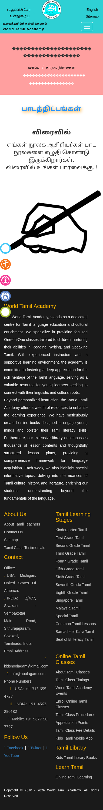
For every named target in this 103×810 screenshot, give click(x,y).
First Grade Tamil (70, 538)
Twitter (35, 748)
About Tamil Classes (73, 672)
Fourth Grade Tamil (72, 561)
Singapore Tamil (69, 600)
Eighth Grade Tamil (72, 593)
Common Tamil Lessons (76, 624)
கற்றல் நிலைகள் (60, 68)
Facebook (13, 748)
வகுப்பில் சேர (19, 10)
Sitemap (92, 17)
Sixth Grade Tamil (70, 577)
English (92, 10)
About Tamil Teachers (22, 524)
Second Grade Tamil (73, 546)
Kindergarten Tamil (71, 530)
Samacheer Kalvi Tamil (75, 632)
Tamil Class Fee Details (75, 730)
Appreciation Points (72, 723)
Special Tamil (67, 616)
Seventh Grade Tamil (73, 585)
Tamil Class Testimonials (24, 548)
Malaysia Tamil (68, 608)
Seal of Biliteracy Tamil (75, 640)
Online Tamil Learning (74, 777)
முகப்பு (33, 68)
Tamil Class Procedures (75, 715)
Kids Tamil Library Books (76, 758)
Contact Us (13, 532)
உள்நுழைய (19, 16)
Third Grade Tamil (71, 553)
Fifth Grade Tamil (70, 569)
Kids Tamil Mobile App (74, 738)
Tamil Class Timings (72, 680)
